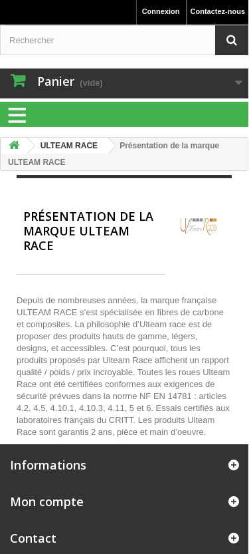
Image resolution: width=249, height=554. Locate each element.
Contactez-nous (218, 11)
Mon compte (47, 501)
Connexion (161, 11)
